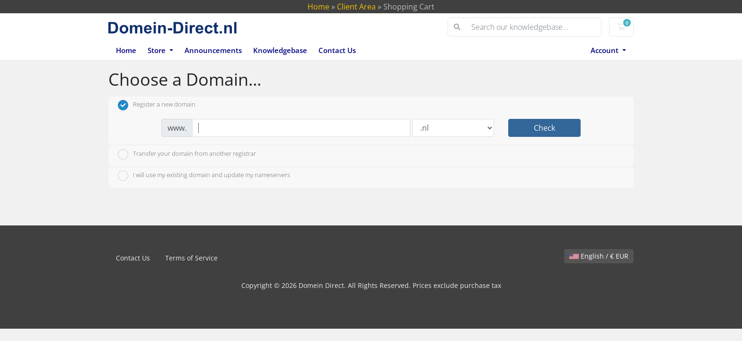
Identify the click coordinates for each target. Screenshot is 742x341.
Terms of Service (191, 257)
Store (158, 50)
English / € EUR (598, 255)
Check (544, 128)
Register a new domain (156, 105)
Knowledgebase (280, 50)
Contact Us (337, 50)
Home (318, 6)
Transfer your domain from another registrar (187, 154)
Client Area (356, 6)
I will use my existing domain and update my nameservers (204, 175)
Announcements (213, 50)
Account (605, 50)
